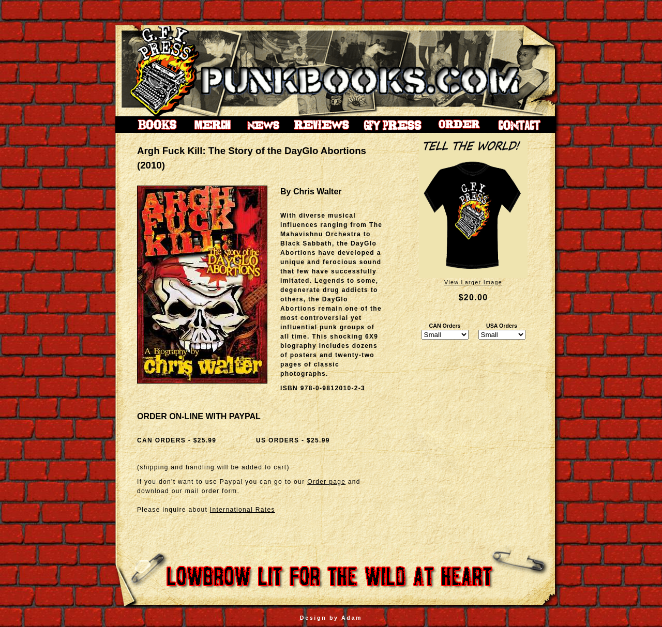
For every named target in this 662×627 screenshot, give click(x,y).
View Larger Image (473, 282)
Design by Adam (331, 618)
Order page (326, 481)
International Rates (242, 509)
